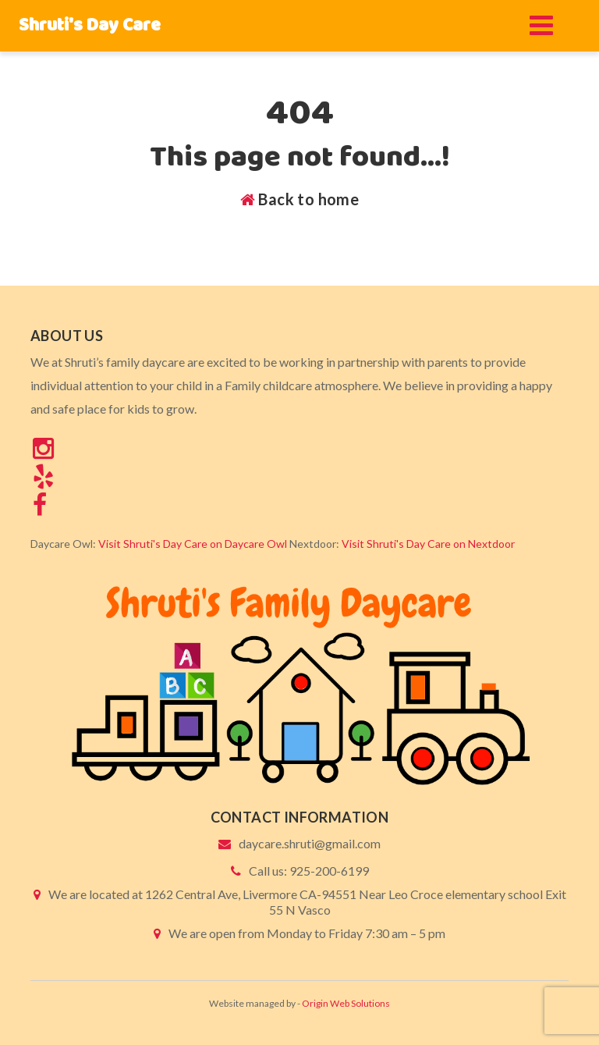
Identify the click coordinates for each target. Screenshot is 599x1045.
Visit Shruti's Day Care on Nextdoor (428, 543)
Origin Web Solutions (346, 1003)
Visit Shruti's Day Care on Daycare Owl (192, 543)
